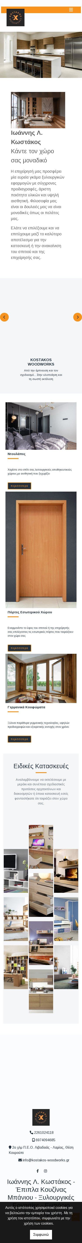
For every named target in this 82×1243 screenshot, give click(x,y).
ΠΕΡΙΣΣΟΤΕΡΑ (19, 485)
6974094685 (45, 1140)
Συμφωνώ (41, 1234)
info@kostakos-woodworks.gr (46, 1160)
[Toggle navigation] (71, 10)
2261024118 (44, 1132)
